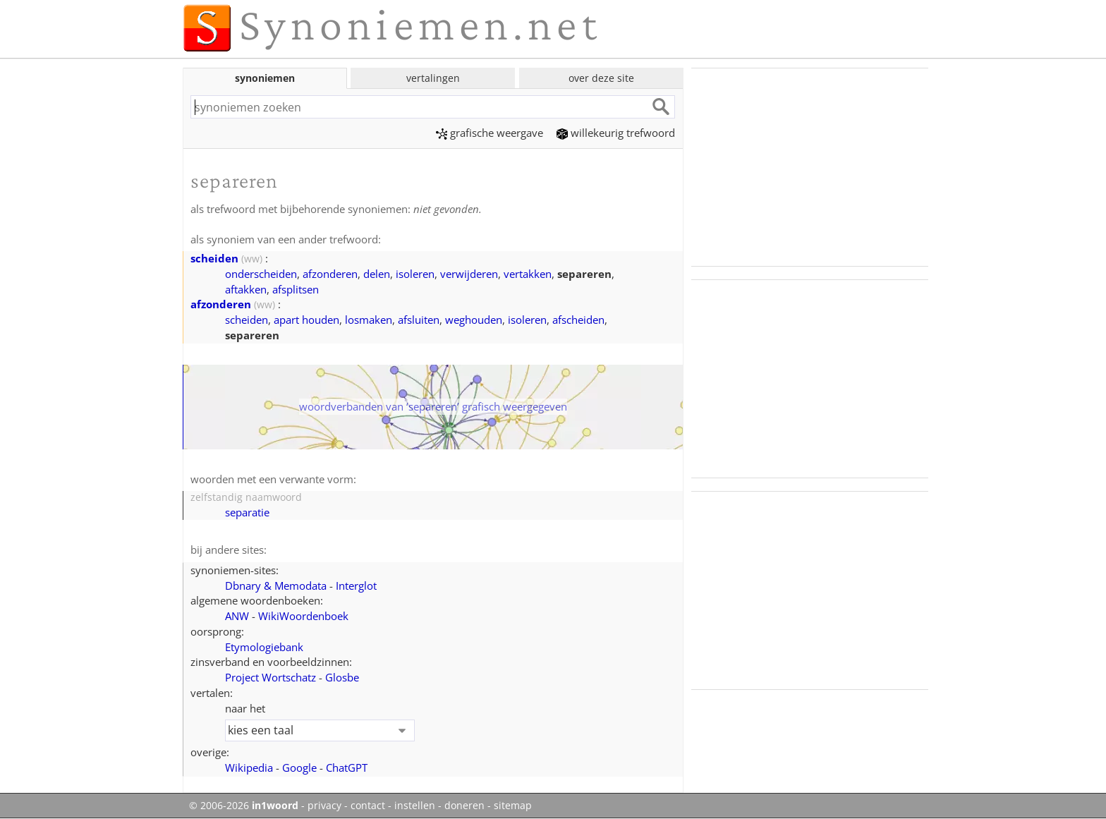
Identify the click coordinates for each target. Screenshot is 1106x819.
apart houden (306, 320)
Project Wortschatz (270, 677)
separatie (247, 512)
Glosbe (342, 677)
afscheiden (578, 320)
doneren (464, 805)
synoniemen (265, 78)
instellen (414, 805)
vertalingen (433, 78)
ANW (237, 616)
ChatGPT (346, 767)
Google (299, 767)
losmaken (368, 320)
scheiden (214, 258)
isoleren (415, 274)
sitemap (513, 805)
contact (368, 805)
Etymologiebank (264, 647)
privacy (324, 805)
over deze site (601, 78)
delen (376, 274)
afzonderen (330, 274)
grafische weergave (489, 133)
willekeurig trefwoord (616, 133)
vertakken (528, 274)
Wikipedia (249, 767)
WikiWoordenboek (303, 616)
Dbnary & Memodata (276, 585)
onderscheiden (261, 274)
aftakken (246, 289)
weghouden (473, 320)
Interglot (356, 585)
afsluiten (418, 320)
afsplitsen (295, 289)
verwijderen (469, 274)
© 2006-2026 (243, 805)
